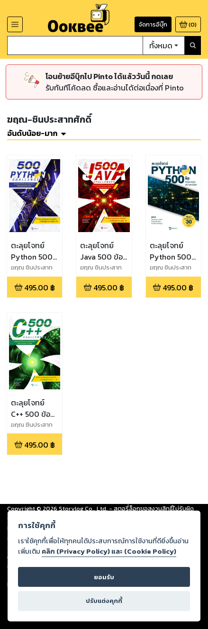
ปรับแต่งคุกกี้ (104, 600)
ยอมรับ (104, 577)
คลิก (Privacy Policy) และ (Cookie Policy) (109, 551)
